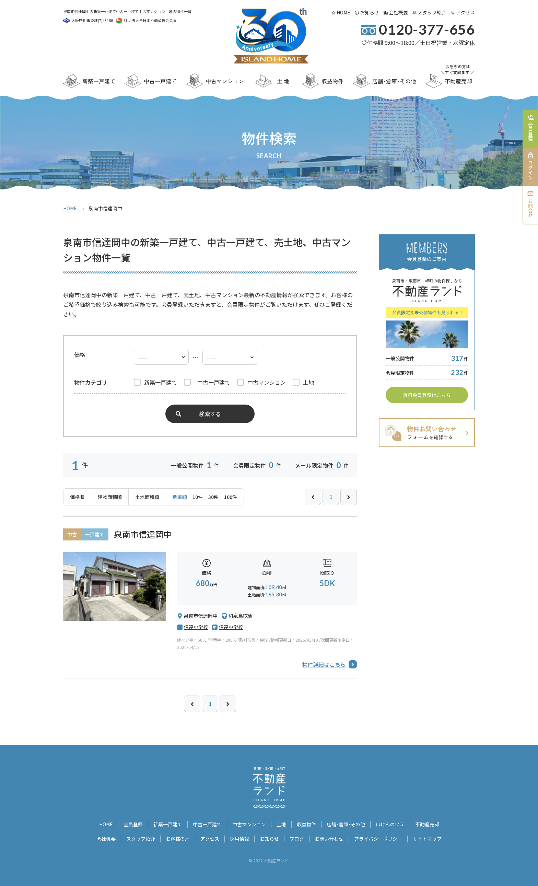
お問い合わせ (329, 838)
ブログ (297, 838)
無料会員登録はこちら (427, 395)
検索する (210, 414)
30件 (213, 496)
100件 (230, 496)
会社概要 (398, 12)
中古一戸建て (207, 824)
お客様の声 (178, 838)
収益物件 (306, 824)
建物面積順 (110, 496)
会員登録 (133, 824)
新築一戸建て (167, 824)
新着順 (180, 496)
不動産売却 (427, 824)
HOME (343, 12)
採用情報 (239, 838)
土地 (281, 824)
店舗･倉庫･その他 (346, 824)
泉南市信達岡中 (143, 534)
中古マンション (249, 824)
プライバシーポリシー (378, 838)
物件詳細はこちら (324, 664)
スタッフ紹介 (432, 12)
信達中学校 (231, 626)
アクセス (465, 12)
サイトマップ (427, 838)
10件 (197, 496)
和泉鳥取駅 (241, 615)
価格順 (77, 496)
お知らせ (369, 12)
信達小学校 (196, 626)
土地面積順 (147, 496)
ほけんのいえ (390, 824)
